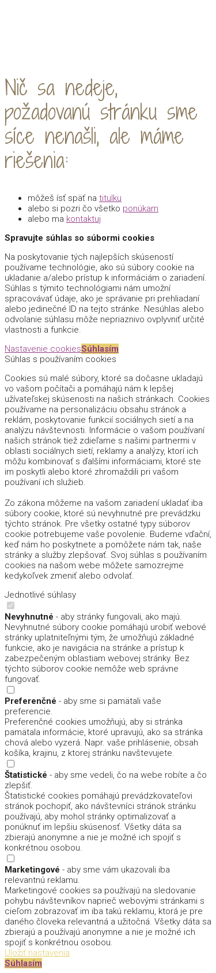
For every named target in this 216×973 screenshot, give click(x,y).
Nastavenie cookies (43, 349)
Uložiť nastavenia (37, 953)
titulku (110, 198)
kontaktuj (83, 219)
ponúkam (140, 208)
